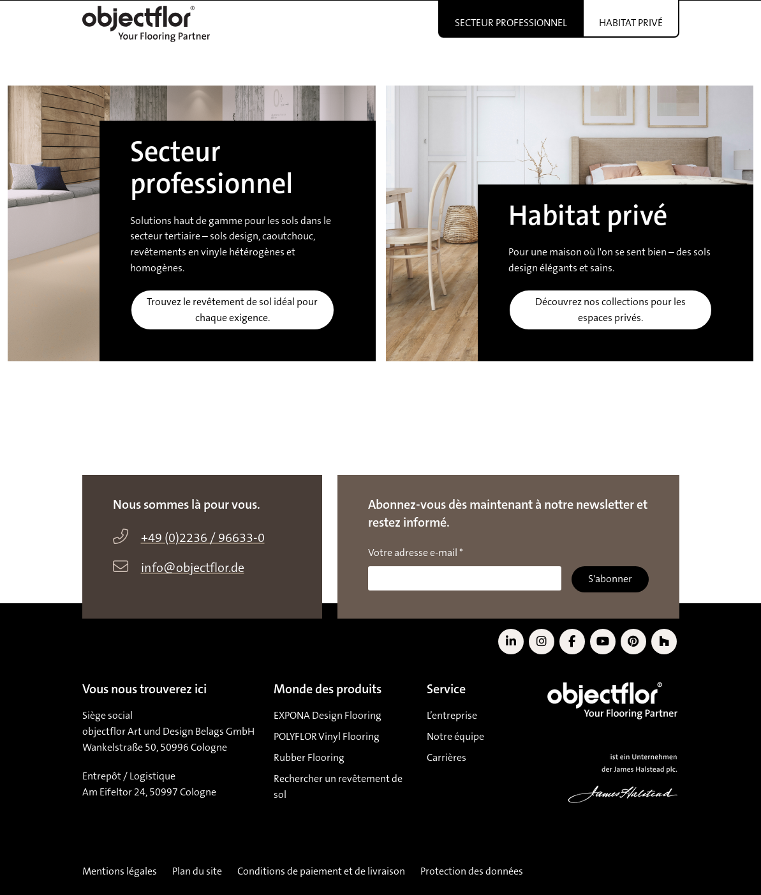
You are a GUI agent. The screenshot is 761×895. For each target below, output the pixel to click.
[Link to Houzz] (664, 641)
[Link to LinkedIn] (511, 641)
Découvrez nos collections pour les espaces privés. (610, 310)
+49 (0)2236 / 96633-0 (203, 538)
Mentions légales (119, 871)
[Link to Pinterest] (633, 641)
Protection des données (471, 871)
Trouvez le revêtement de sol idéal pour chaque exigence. (232, 310)
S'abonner (610, 579)
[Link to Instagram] (541, 641)
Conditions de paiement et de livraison (321, 871)
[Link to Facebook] (572, 641)
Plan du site (197, 871)
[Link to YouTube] (603, 641)
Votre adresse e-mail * (415, 553)
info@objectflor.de (192, 568)
